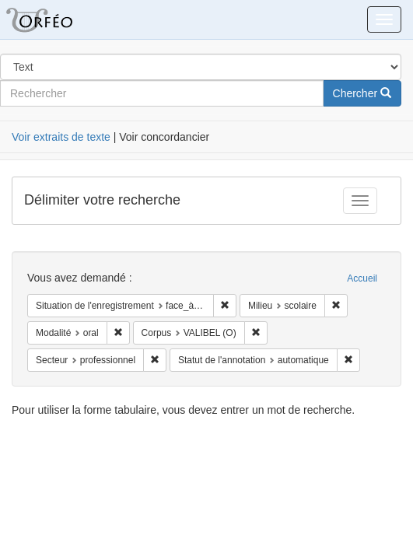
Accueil (362, 278)
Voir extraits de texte (61, 137)
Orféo (58, 19)
